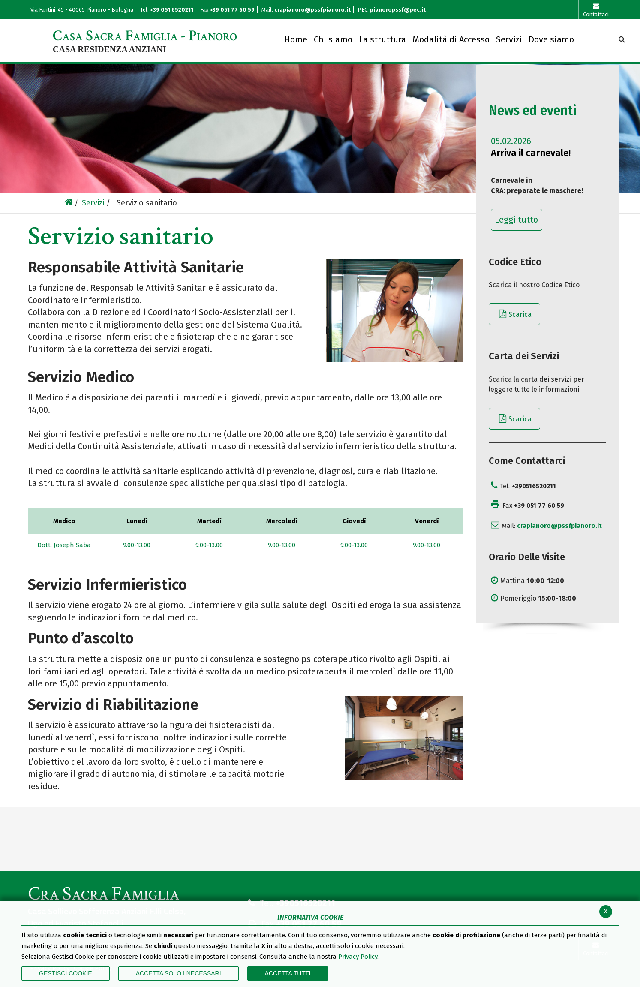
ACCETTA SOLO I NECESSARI (178, 973)
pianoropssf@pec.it (398, 9)
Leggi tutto (516, 219)
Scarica (520, 314)
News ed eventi (533, 111)
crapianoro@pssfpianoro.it (312, 9)
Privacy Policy (357, 956)
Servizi (93, 203)
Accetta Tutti (288, 973)
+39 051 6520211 (172, 9)
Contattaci (596, 14)
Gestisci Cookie (65, 973)
